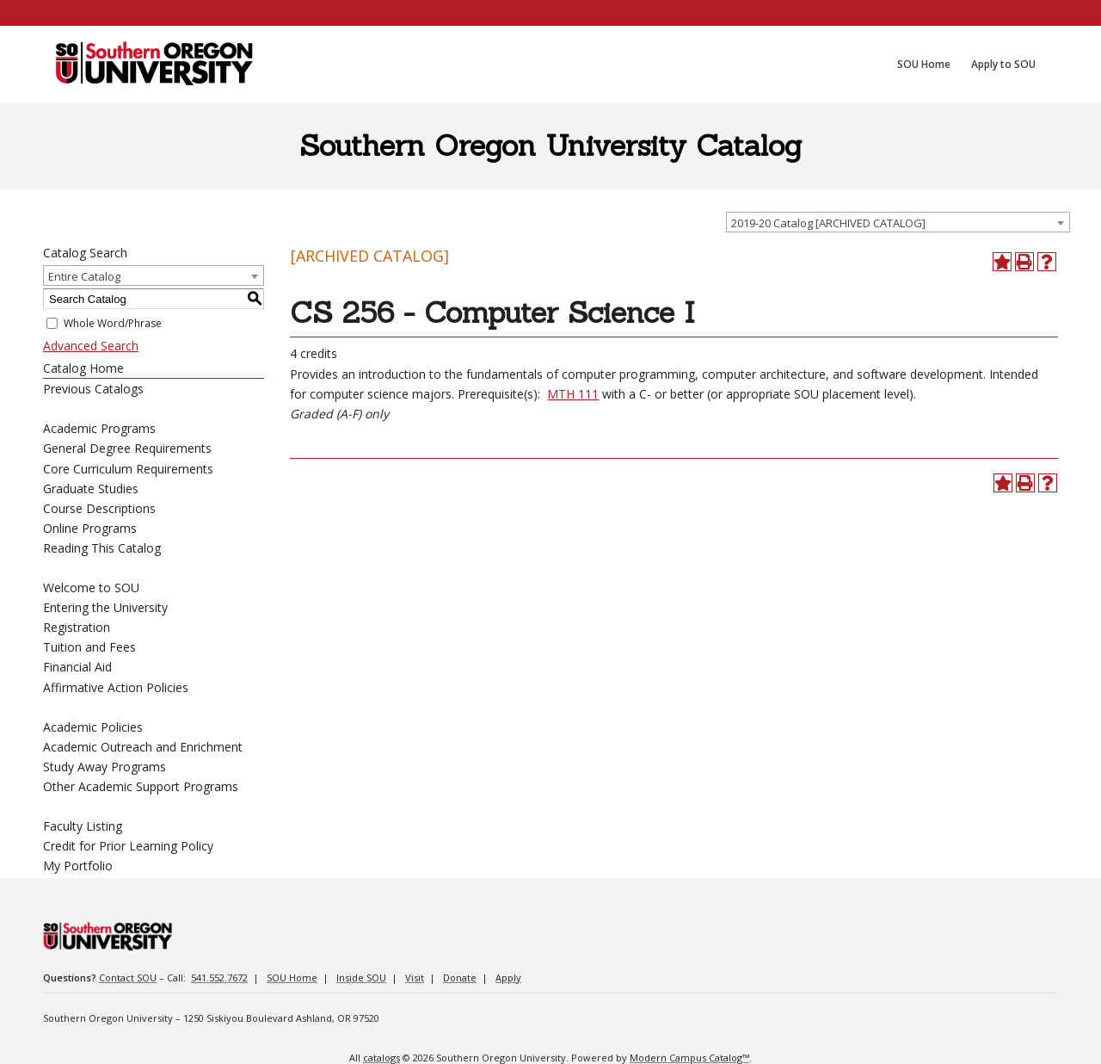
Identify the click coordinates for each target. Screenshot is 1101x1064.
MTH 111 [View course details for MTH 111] (573, 394)
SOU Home (292, 977)
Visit (414, 977)
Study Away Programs (104, 766)
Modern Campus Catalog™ (689, 1057)
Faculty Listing (82, 826)
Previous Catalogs (93, 388)
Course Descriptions (99, 508)
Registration (76, 627)
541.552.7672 (219, 977)
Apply (508, 977)
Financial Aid (77, 667)
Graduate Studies (90, 488)
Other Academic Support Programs (140, 786)
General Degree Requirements (127, 448)
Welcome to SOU (91, 587)
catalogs (381, 1057)
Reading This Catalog (102, 548)
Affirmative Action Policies (115, 687)
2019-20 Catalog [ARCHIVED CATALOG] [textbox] (828, 223)
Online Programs (90, 528)
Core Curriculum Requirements (128, 469)
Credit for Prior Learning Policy (128, 846)
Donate (460, 977)
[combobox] (898, 222)
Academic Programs (99, 428)
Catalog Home (83, 368)
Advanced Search (90, 345)
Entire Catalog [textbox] (84, 276)
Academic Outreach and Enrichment (143, 747)
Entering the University (105, 607)
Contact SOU (128, 977)
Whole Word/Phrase (113, 323)
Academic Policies (93, 727)
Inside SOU (361, 977)
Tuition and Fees (89, 647)
